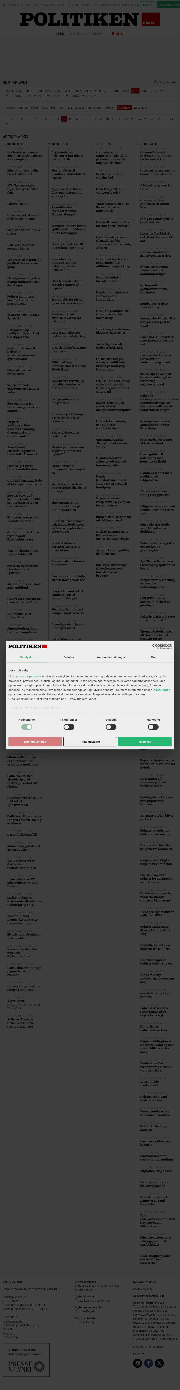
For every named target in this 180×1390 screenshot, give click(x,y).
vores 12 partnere (28, 676)
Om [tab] (153, 657)
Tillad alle (144, 741)
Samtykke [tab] (26, 657)
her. (58, 707)
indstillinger (161, 689)
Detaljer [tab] (69, 657)
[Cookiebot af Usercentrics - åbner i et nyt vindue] (155, 646)
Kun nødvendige (35, 741)
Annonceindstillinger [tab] (111, 657)
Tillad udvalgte (90, 741)
